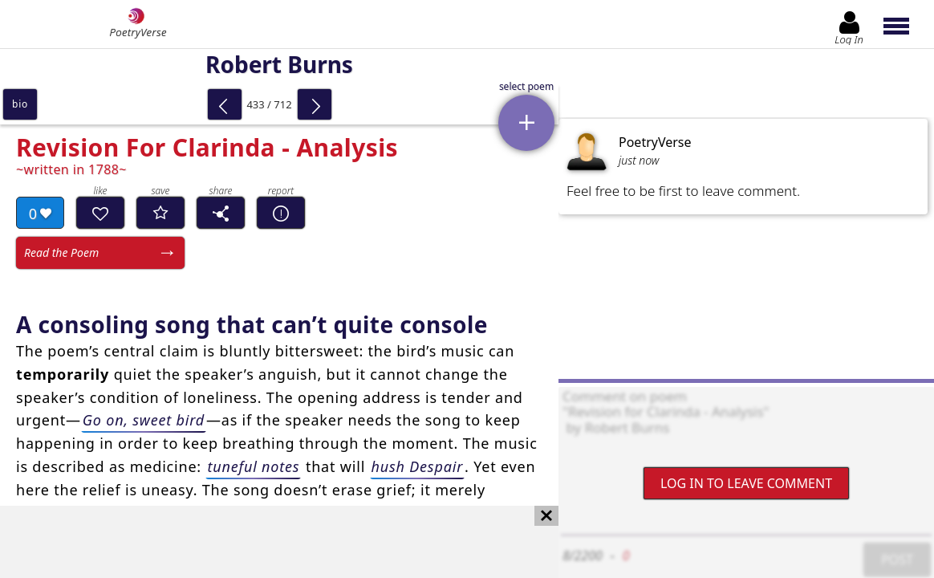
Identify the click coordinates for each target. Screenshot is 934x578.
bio (20, 104)
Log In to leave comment (746, 483)
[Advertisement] (263, 542)
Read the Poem (61, 252)
